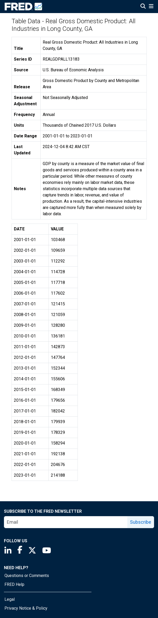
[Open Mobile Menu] (151, 6)
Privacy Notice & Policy (25, 608)
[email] (66, 522)
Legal (9, 599)
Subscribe (140, 522)
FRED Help (14, 584)
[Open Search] (143, 6)
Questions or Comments (26, 575)
